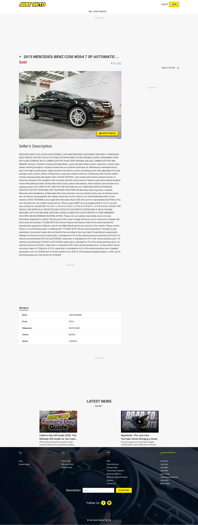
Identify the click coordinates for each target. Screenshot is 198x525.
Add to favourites (20, 57)
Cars (21, 461)
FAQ (108, 461)
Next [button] (119, 105)
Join (174, 4)
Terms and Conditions (115, 471)
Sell (63, 453)
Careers (110, 480)
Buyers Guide (24, 464)
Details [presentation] (23, 308)
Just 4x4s (164, 471)
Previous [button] (20, 105)
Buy (20, 453)
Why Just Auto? (68, 464)
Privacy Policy (112, 467)
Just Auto (164, 461)
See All (98, 406)
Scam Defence (113, 464)
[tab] (23, 308)
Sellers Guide (67, 467)
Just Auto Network (167, 453)
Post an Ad (66, 461)
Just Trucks (165, 474)
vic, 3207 (117, 63)
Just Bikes (164, 467)
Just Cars (164, 464)
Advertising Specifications (117, 477)
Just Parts (164, 480)
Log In (164, 4)
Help (108, 453)
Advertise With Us (114, 474)
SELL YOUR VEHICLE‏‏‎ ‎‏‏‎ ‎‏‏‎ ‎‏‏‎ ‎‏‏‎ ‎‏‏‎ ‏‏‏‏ (99, 11)
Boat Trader (165, 484)
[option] (70, 105)
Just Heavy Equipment (169, 477)
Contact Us (111, 484)
